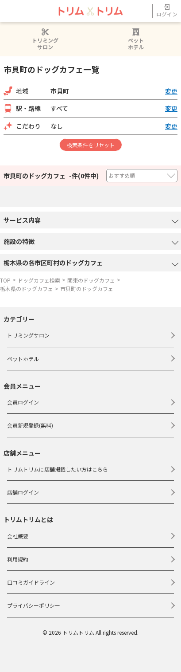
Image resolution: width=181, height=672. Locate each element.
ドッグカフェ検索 (39, 280)
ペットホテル (136, 39)
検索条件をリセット (91, 145)
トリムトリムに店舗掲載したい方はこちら (57, 469)
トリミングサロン (45, 39)
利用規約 (17, 559)
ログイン (166, 11)
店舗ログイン (23, 492)
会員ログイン (23, 402)
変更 (171, 90)
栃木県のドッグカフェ (26, 288)
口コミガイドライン (31, 582)
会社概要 (17, 536)
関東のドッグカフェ (91, 280)
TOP (5, 280)
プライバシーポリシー (33, 605)
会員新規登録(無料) (30, 425)
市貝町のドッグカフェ (86, 288)
